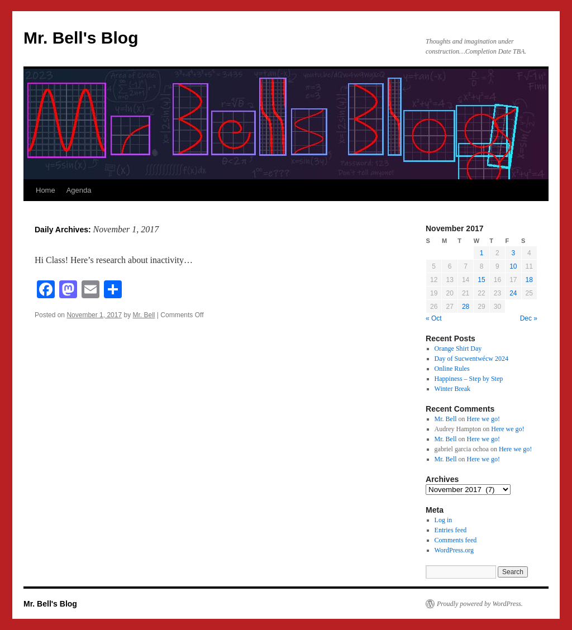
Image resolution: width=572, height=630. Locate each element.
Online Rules (452, 369)
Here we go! (483, 419)
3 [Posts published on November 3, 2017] (513, 253)
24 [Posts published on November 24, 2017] (513, 293)
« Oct (434, 318)
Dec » (528, 318)
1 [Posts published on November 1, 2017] (482, 253)
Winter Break (453, 389)
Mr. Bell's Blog (81, 37)
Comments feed (456, 540)
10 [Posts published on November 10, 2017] (513, 266)
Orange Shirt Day (458, 348)
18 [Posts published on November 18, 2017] (529, 280)
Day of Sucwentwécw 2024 (471, 358)
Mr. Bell (144, 315)
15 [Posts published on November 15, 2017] (481, 280)
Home (45, 190)
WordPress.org (454, 550)
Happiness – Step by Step (469, 379)
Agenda (79, 190)
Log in (443, 520)
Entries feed (451, 530)
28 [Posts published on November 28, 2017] (465, 307)
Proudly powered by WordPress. (480, 604)
